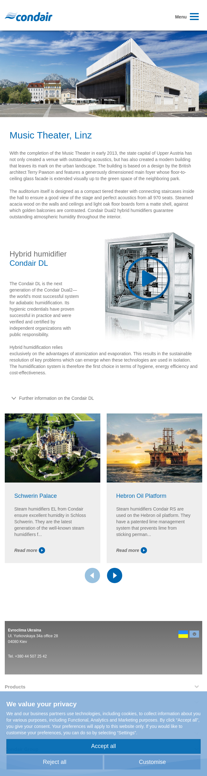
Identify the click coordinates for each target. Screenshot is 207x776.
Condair (28, 16)
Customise (152, 762)
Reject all (54, 762)
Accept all (103, 746)
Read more (29, 550)
